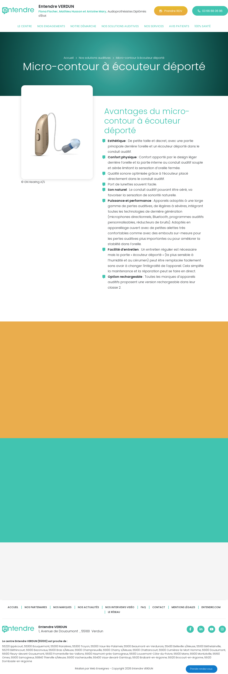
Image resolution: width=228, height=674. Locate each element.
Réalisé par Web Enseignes (92, 668)
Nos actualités (88, 607)
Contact (158, 607)
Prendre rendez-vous (201, 668)
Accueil (13, 607)
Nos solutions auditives (120, 26)
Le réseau (114, 612)
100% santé (203, 26)
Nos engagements (51, 26)
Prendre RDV (170, 11)
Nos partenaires (36, 607)
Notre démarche (83, 26)
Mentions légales (183, 607)
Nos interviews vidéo (119, 607)
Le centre (24, 26)
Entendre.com (211, 607)
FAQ (143, 607)
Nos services (154, 26)
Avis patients (179, 26)
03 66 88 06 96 (210, 11)
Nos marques (62, 607)
